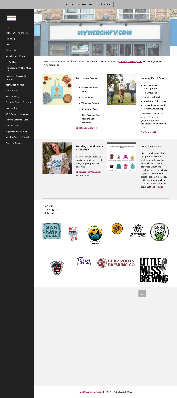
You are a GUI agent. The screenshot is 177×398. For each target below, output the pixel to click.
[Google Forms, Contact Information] (105, 336)
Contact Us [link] (10, 50)
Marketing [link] (10, 38)
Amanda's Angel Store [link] (15, 56)
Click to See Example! (86, 128)
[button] (173, 12)
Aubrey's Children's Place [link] (16, 119)
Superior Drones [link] (12, 108)
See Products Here (150, 132)
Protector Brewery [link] (14, 143)
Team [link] (8, 44)
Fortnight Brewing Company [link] (18, 102)
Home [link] (8, 27)
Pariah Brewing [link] (12, 96)
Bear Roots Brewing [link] (14, 84)
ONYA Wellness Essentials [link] (17, 113)
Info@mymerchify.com (90, 392)
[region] (88, 4)
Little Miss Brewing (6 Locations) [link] (15, 77)
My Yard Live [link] (11, 62)
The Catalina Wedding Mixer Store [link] (18, 69)
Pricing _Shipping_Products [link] (17, 32)
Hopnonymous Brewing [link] (16, 131)
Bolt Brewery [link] (11, 90)
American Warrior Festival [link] (17, 137)
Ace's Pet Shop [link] (12, 125)
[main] (106, 63)
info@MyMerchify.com (130, 61)
